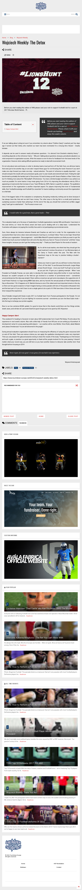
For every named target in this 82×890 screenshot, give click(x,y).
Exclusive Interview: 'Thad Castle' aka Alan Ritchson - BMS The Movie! (39, 608)
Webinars (23, 867)
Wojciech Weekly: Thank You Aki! (21, 792)
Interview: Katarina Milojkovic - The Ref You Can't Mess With (34, 637)
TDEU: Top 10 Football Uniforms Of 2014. (25, 821)
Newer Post (9, 416)
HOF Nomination (59, 863)
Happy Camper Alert (12, 129)
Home (4, 38)
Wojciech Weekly (22, 38)
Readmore (29, 616)
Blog (11, 38)
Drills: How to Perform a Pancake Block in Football (30, 667)
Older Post (73, 416)
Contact (58, 867)
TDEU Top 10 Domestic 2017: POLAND (24, 763)
